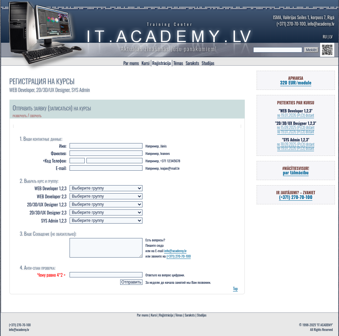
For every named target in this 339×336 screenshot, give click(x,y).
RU (325, 36)
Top (235, 292)
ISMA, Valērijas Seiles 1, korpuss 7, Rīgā (303, 17)
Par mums (131, 63)
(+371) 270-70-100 (291, 24)
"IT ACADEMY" (325, 325)
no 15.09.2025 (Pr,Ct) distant (295, 127)
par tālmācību (296, 172)
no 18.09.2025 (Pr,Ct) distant (295, 144)
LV (331, 36)
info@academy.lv (321, 24)
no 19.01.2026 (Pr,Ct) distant (295, 115)
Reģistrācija (161, 63)
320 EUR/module (295, 82)
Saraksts (192, 63)
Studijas (208, 63)
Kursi (145, 63)
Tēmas (178, 63)
